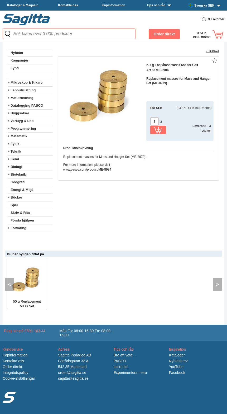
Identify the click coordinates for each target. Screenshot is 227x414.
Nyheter (17, 53)
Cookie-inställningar (19, 378)
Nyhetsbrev (178, 361)
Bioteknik (18, 174)
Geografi (18, 182)
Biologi (16, 167)
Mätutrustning (22, 98)
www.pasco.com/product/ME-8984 (87, 169)
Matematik (19, 136)
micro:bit (121, 367)
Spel (14, 205)
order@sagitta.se (72, 372)
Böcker (16, 197)
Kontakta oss (68, 5)
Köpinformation (113, 5)
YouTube (176, 367)
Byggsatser (20, 113)
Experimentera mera (130, 372)
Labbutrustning (23, 90)
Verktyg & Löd (22, 121)
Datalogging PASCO (27, 105)
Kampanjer (19, 60)
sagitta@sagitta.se (73, 378)
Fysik (15, 144)
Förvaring (18, 228)
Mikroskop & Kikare (26, 82)
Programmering (23, 128)
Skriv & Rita (20, 213)
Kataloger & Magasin (22, 5)
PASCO (120, 361)
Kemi (15, 159)
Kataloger (177, 355)
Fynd (15, 68)
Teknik (16, 151)
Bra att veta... (125, 355)
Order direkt (12, 367)
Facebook (177, 372)
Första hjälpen (22, 220)
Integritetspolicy (15, 372)
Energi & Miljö (22, 190)
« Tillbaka (212, 51)
